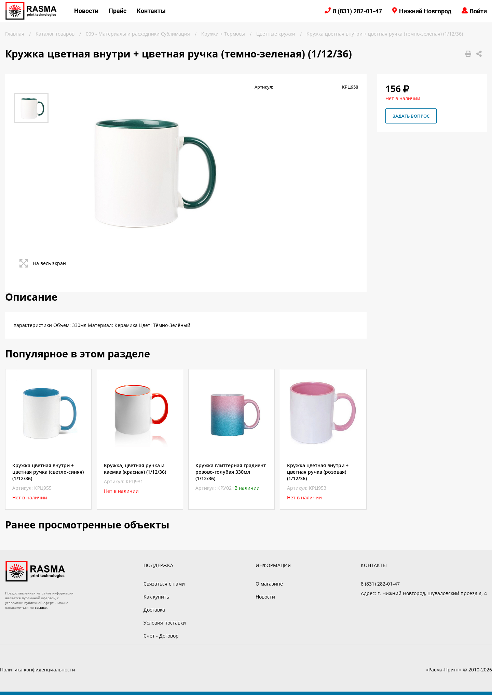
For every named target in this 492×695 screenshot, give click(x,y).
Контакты (151, 10)
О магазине (269, 583)
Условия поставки (165, 622)
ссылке (41, 607)
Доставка (154, 609)
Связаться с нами (164, 583)
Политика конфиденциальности (37, 669)
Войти (478, 11)
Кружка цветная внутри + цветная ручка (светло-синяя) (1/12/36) (48, 472)
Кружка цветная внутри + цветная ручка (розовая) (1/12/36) (317, 472)
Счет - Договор (161, 635)
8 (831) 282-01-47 (357, 11)
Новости (86, 10)
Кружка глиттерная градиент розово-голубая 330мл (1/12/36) (230, 472)
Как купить (156, 596)
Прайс (117, 10)
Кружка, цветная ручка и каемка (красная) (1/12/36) (135, 468)
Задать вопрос (411, 116)
